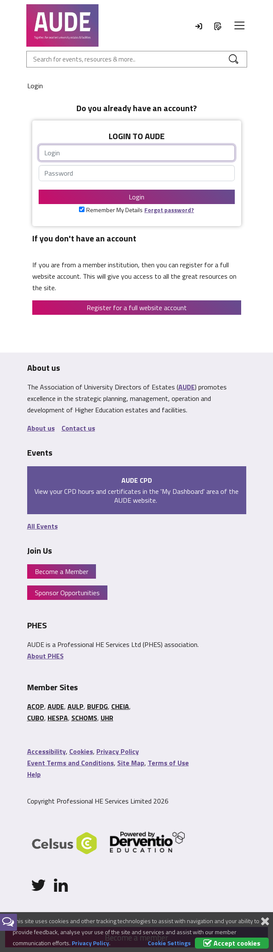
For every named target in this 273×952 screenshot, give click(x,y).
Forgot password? (169, 209)
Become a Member (61, 571)
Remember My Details (114, 209)
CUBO (35, 718)
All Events (42, 526)
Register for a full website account (137, 307)
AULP (76, 706)
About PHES (45, 656)
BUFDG (97, 706)
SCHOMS (84, 718)
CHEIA (120, 706)
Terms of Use (168, 763)
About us (41, 428)
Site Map (130, 763)
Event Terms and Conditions (70, 763)
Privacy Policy (117, 751)
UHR (107, 718)
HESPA (58, 718)
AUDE (186, 387)
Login (136, 197)
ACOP (35, 706)
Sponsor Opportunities (67, 593)
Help (34, 774)
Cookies (81, 751)
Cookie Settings (169, 942)
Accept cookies (231, 943)
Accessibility (46, 751)
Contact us (78, 428)
